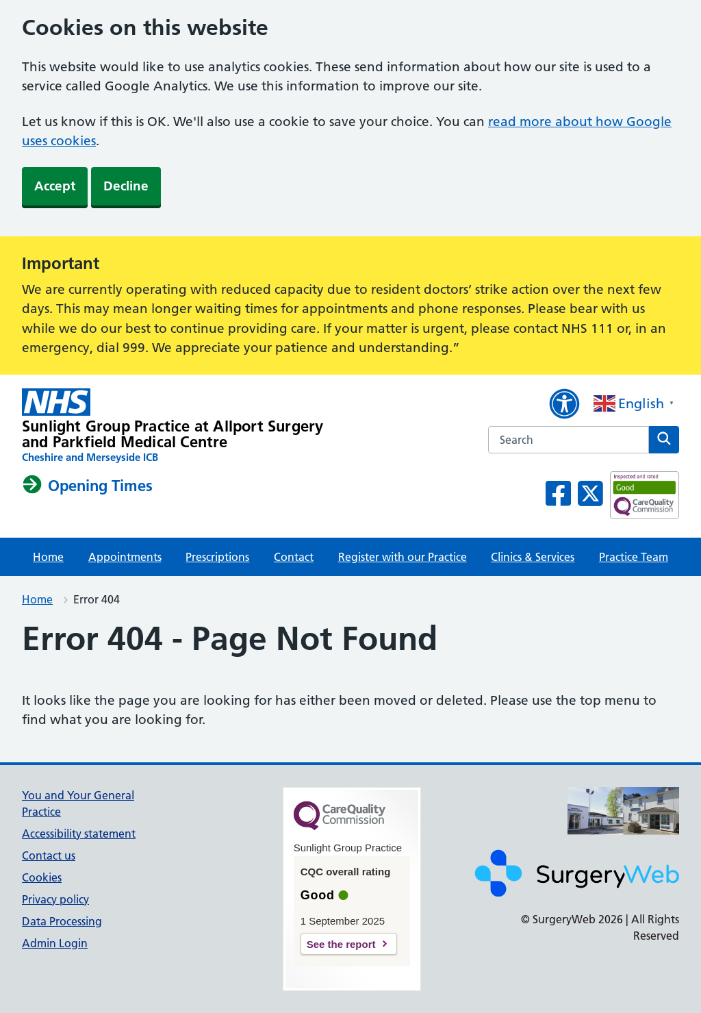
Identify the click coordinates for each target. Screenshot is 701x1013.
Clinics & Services (532, 557)
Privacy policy (55, 899)
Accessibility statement (79, 833)
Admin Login (55, 943)
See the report (341, 944)
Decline (126, 186)
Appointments (125, 557)
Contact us (48, 855)
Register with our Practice (402, 557)
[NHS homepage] (172, 426)
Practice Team (633, 557)
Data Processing (62, 921)
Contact (294, 557)
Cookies (42, 877)
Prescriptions (217, 557)
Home (48, 557)
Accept (54, 186)
